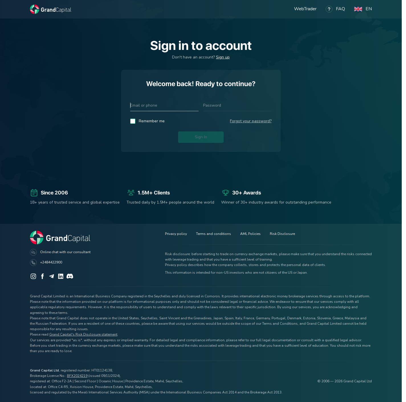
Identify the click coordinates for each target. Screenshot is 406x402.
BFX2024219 (77, 375)
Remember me (152, 121)
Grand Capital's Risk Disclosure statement (83, 334)
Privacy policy (176, 234)
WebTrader (305, 9)
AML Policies (250, 234)
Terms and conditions (213, 234)
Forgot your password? (251, 121)
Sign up (223, 57)
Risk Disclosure (282, 234)
